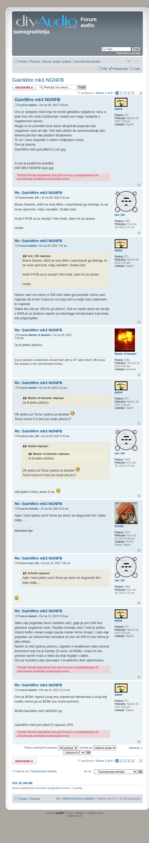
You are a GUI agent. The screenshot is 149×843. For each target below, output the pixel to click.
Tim (58, 798)
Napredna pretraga (128, 53)
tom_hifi (34, 197)
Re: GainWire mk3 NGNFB (38, 192)
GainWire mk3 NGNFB (38, 80)
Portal (22, 61)
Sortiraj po (97, 747)
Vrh (138, 184)
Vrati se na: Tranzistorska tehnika (36, 771)
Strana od (103, 92)
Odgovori (24, 87)
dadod (32, 105)
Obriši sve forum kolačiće (78, 798)
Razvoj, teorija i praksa (56, 61)
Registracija (120, 68)
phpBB (59, 813)
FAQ (104, 68)
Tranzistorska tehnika (86, 61)
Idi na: (88, 771)
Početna (34, 61)
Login (136, 68)
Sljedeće (134, 747)
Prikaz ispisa (129, 60)
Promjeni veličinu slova (136, 60)
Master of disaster (40, 335)
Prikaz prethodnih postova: (51, 747)
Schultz (33, 508)
